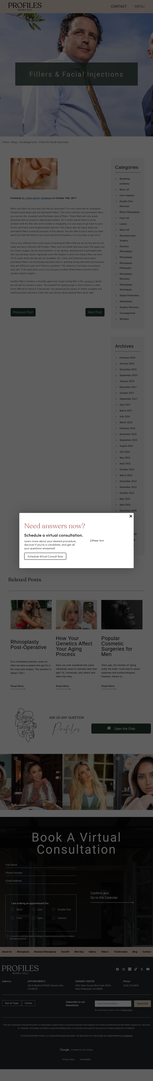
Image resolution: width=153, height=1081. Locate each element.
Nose (19, 909)
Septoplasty (126, 301)
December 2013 (128, 481)
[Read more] (25, 782)
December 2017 (128, 387)
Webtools (128, 1036)
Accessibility (85, 1059)
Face (19, 918)
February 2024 (127, 358)
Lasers (123, 224)
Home (5, 142)
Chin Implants (127, 195)
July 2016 (125, 416)
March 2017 (126, 410)
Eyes (40, 918)
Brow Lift (124, 189)
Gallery (92, 951)
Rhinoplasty (126, 257)
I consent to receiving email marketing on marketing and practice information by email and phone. (42, 937)
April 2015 (125, 463)
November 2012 (128, 487)
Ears (40, 909)
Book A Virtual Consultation (76, 843)
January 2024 (127, 363)
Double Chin (64, 909)
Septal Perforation (129, 295)
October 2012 (127, 493)
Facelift (65, 951)
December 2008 (128, 534)
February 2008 (127, 540)
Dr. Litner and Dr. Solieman (36, 198)
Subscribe (142, 1003)
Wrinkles (124, 319)
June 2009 (125, 516)
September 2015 (128, 440)
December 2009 (128, 510)
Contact (146, 951)
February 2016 (127, 428)
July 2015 (125, 452)
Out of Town (11, 1003)
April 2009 (125, 528)
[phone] (41, 873)
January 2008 (127, 546)
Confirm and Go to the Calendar (112, 895)
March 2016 (126, 422)
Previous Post (23, 312)
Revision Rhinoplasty (45, 951)
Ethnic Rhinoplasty (130, 212)
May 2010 (125, 499)
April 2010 (125, 505)
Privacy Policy (127, 1010)
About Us (7, 951)
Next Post (95, 312)
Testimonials (121, 951)
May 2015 (125, 458)
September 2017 (128, 399)
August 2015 (126, 446)
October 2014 (127, 469)
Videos (105, 951)
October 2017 (127, 393)
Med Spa (79, 951)
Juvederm (89, 281)
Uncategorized (28, 142)
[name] (41, 865)
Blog (14, 142)
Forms (28, 1003)
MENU (140, 6)
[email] (41, 881)
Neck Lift (124, 230)
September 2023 (128, 375)
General (62, 918)
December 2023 (128, 369)
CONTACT (119, 6)
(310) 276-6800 (131, 985)
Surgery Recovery (129, 307)
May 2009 (125, 522)
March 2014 (126, 475)
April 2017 (125, 405)
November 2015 (128, 434)
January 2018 (127, 381)
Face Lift (124, 218)
